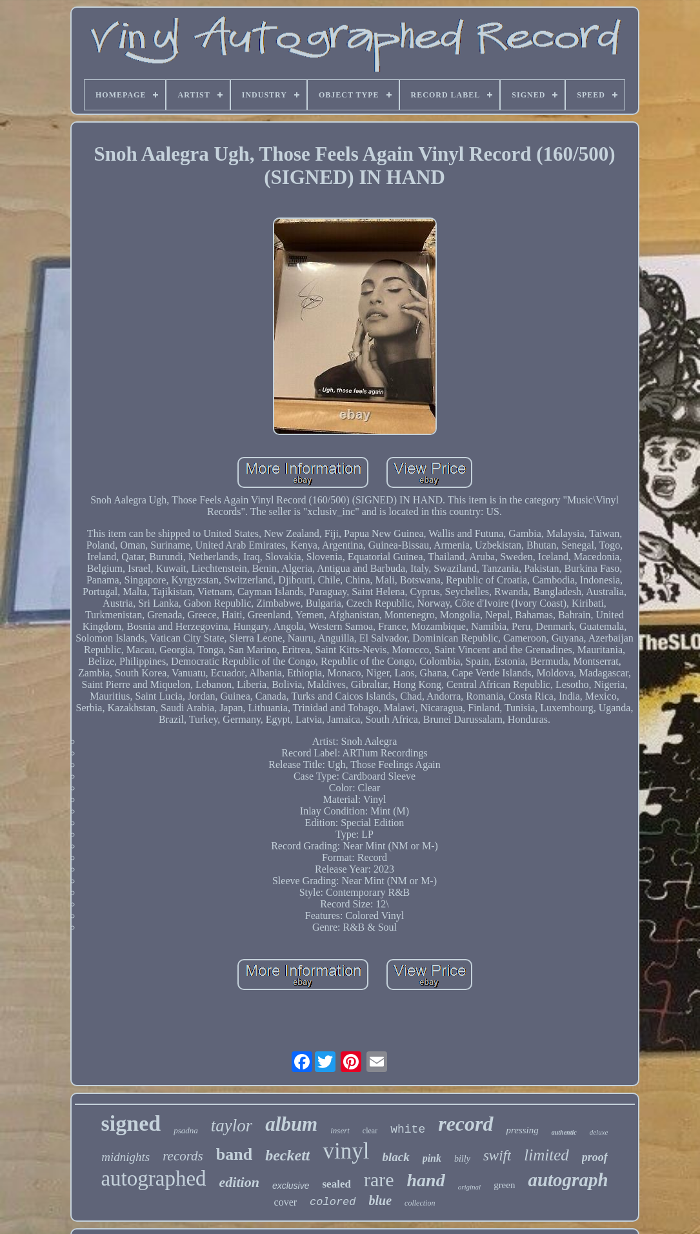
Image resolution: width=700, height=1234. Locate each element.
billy (462, 1159)
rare (379, 1179)
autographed (153, 1178)
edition (239, 1182)
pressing (522, 1130)
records (183, 1156)
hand (426, 1180)
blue (380, 1200)
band (234, 1154)
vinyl (346, 1151)
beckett (287, 1155)
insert (340, 1130)
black (395, 1157)
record (465, 1123)
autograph (568, 1179)
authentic (564, 1132)
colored (332, 1202)
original (469, 1187)
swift (497, 1156)
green (504, 1185)
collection (420, 1203)
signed (131, 1123)
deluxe (599, 1132)
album (291, 1124)
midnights (125, 1157)
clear (370, 1130)
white (407, 1129)
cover (285, 1202)
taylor (232, 1125)
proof (595, 1157)
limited (546, 1155)
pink (432, 1158)
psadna (186, 1130)
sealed (337, 1184)
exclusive (291, 1185)
